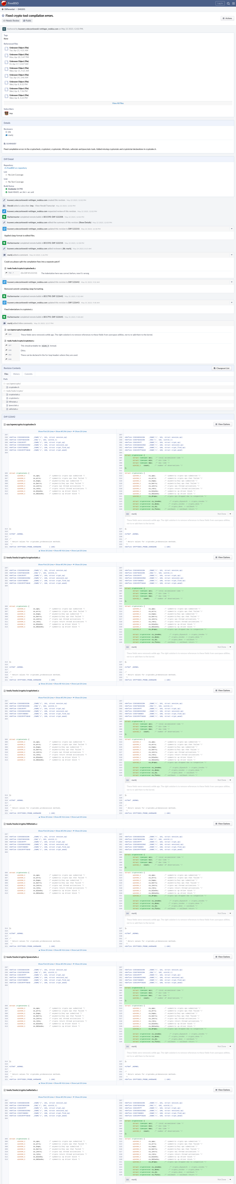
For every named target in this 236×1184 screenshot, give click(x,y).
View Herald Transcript (45, 205)
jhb (9, 132)
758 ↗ (10, 273)
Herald (10, 205)
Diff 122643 (73, 302)
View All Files (118, 103)
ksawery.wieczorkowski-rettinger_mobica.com (38, 28)
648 (8, 359)
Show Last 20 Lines (79, 550)
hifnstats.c (13, 401)
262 (8, 354)
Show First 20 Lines (46, 431)
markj (10, 135)
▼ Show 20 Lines (80, 431)
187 (8, 345)
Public (28, 20)
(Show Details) (85, 222)
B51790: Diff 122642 (53, 296)
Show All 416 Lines (61, 550)
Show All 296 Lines (63, 431)
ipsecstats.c (14, 405)
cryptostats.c (14, 394)
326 (8, 334)
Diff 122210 (73, 228)
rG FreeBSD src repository (15, 168)
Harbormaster (13, 216)
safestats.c (13, 408)
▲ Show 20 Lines (45, 550)
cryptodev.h (14, 387)
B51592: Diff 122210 (53, 243)
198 (8, 350)
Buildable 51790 (15, 189)
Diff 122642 (73, 282)
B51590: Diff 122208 (53, 216)
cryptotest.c (14, 397)
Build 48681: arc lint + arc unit (21, 192)
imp (11, 113)
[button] (233, 3)
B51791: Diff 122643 (53, 317)
